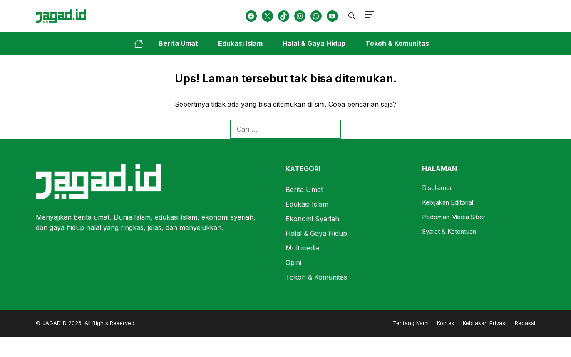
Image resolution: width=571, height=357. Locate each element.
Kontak (445, 323)
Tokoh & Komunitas (397, 43)
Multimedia (302, 248)
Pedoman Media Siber (453, 217)
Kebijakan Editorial (447, 202)
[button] (351, 16)
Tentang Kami (411, 323)
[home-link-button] (142, 44)
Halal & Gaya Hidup (314, 43)
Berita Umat (178, 43)
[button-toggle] (369, 16)
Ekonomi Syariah (312, 219)
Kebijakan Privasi (484, 323)
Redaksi (525, 323)
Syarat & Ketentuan (449, 231)
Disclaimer (437, 188)
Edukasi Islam (240, 43)
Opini (293, 262)
